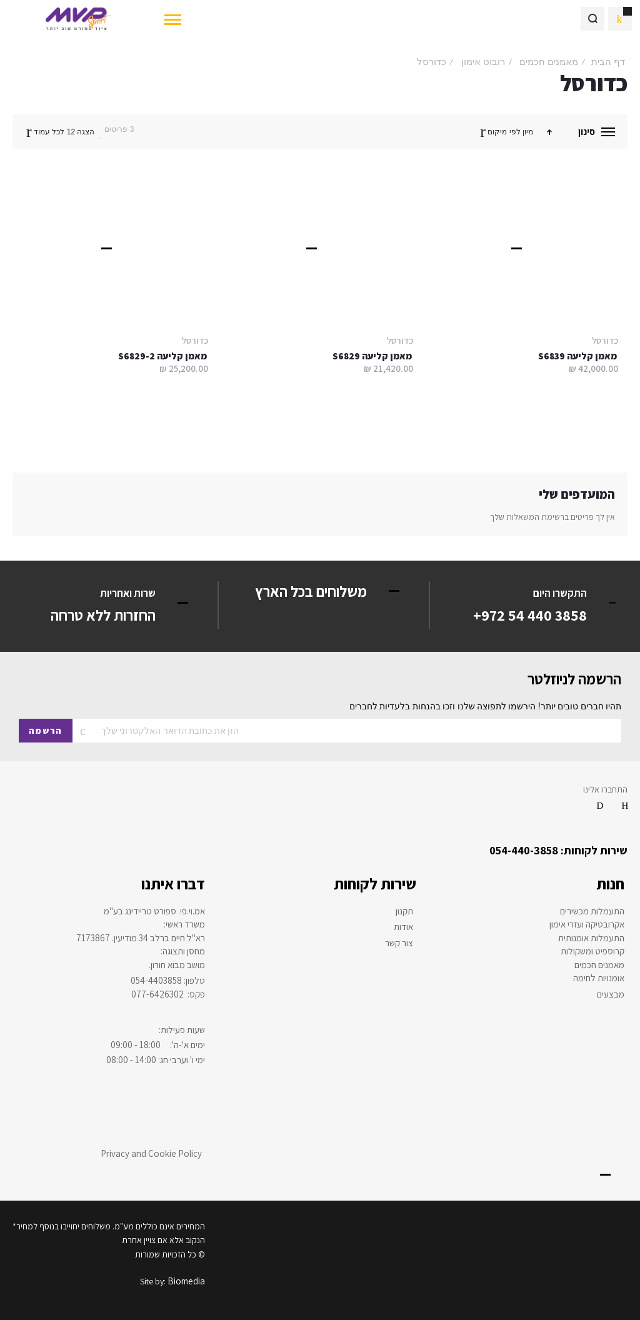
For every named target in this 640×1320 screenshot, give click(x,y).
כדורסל (605, 340)
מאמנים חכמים (548, 61)
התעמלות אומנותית (591, 938)
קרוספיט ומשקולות (592, 951)
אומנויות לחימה (598, 978)
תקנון (404, 911)
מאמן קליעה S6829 (372, 356)
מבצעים (610, 994)
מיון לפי (521, 132)
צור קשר (399, 943)
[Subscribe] (45, 730)
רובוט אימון (483, 61)
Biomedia (186, 1281)
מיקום (496, 132)
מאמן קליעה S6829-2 (162, 356)
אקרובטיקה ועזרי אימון (586, 924)
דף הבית (608, 61)
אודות (403, 926)
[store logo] (78, 19)
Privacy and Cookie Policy (151, 1153)
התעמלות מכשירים (592, 911)
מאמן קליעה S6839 (577, 356)
